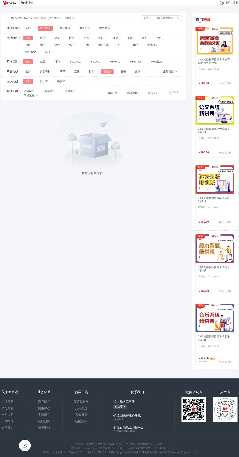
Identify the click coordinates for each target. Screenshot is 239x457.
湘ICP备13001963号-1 (104, 452)
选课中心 (28, 3)
